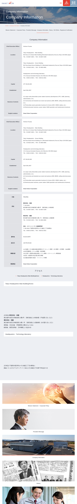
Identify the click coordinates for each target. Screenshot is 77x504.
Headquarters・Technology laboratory (53, 276)
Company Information (42, 30)
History (51, 30)
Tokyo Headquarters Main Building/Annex (28, 276)
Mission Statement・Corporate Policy (15, 30)
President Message (31, 30)
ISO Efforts (56, 30)
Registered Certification (66, 30)
